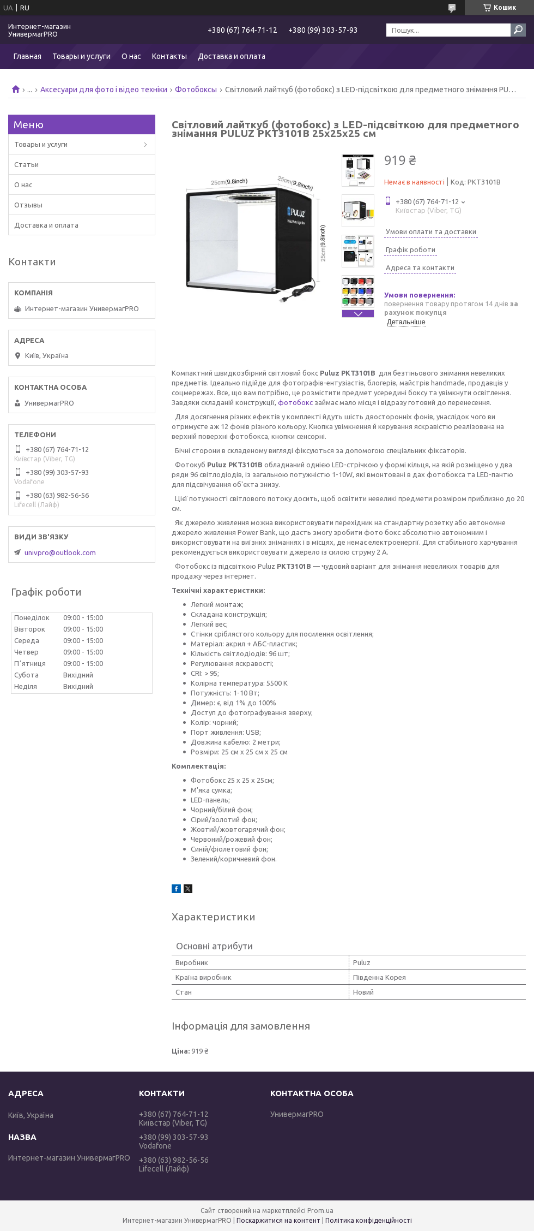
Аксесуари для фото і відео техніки (103, 89)
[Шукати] (518, 30)
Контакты (169, 56)
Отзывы (28, 205)
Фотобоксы (196, 89)
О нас (131, 56)
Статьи (26, 164)
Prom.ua (320, 1210)
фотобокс (295, 402)
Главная (27, 56)
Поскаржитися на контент (278, 1220)
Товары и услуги (81, 56)
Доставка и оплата (231, 56)
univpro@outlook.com (60, 552)
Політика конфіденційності (368, 1220)
